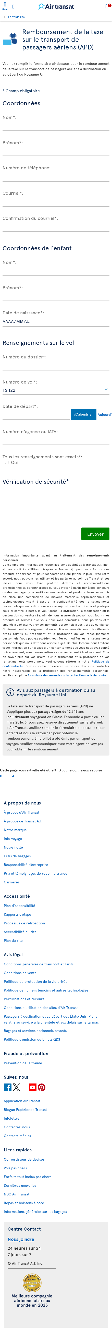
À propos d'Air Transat (21, 812)
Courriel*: (13, 193)
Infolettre (11, 1118)
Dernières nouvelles (20, 1185)
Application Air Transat (22, 1100)
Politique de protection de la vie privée (36, 981)
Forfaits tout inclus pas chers (27, 1176)
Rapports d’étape (17, 914)
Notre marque (15, 829)
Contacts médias (17, 1135)
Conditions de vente (20, 972)
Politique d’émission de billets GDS (32, 1039)
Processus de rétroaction (24, 923)
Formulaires (16, 17)
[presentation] (41, 510)
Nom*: (10, 117)
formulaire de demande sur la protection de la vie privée (67, 675)
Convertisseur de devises (24, 1159)
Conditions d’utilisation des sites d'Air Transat (41, 1007)
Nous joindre (21, 1239)
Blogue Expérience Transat (25, 1109)
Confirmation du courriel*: (30, 218)
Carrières (11, 882)
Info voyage (13, 838)
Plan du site (13, 940)
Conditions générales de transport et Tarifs (38, 964)
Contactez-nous (17, 1126)
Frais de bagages (17, 855)
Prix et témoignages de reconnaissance (35, 873)
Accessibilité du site (20, 931)
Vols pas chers (15, 1167)
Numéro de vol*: (20, 381)
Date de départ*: (20, 406)
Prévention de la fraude (23, 1062)
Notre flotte (13, 847)
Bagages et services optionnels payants (35, 1030)
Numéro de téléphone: (27, 167)
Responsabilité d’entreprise (26, 864)
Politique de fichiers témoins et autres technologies (46, 990)
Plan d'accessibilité (19, 905)
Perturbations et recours (24, 998)
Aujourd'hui (103, 414)
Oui (14, 462)
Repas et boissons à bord (24, 1202)
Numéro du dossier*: (25, 356)
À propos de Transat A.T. (23, 821)
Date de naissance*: (23, 312)
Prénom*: (13, 142)
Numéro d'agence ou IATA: (30, 431)
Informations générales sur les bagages (35, 1211)
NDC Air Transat (16, 1194)
